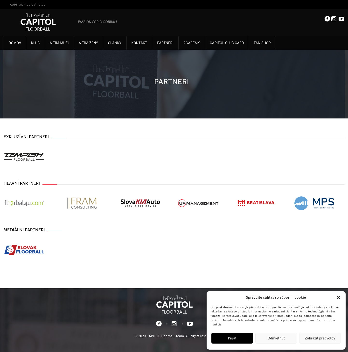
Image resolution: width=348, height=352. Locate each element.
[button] (338, 297)
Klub (35, 43)
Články (114, 43)
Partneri (165, 43)
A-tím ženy (88, 43)
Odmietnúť (276, 338)
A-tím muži (59, 43)
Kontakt (139, 43)
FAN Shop (262, 43)
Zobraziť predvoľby (320, 338)
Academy (191, 43)
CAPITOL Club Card (227, 43)
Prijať (232, 338)
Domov (15, 43)
